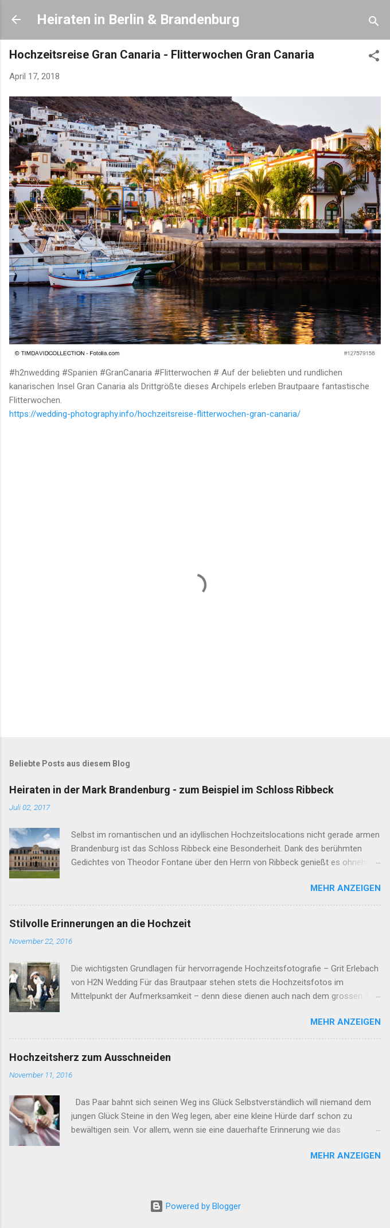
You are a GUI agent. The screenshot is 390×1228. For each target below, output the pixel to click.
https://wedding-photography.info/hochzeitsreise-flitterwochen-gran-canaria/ (155, 414)
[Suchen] (374, 23)
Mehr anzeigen (345, 888)
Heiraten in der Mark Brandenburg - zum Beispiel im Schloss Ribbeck (171, 790)
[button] (374, 58)
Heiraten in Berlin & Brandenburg (138, 19)
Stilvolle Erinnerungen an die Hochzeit (100, 923)
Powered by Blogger (195, 1206)
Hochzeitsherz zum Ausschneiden (90, 1057)
